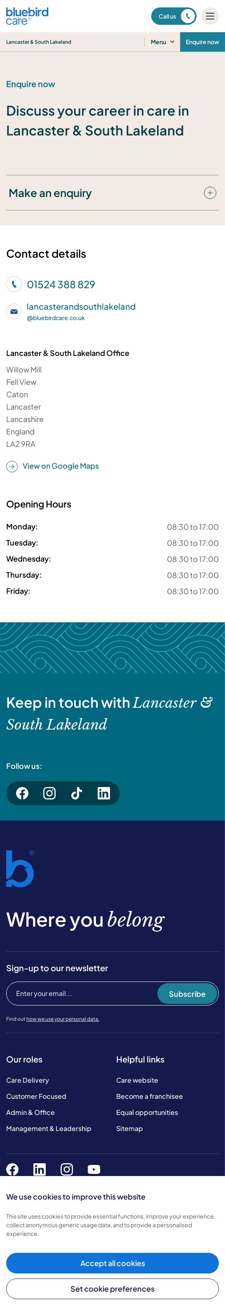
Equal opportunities (147, 1112)
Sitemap (129, 1128)
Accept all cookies (112, 1263)
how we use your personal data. (62, 1019)
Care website (137, 1080)
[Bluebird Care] (27, 21)
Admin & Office (30, 1112)
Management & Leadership (48, 1128)
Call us (177, 16)
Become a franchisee (149, 1096)
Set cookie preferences (112, 1288)
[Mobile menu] (210, 16)
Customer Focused (36, 1096)
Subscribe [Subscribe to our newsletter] (187, 993)
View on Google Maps (52, 466)
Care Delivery (27, 1080)
